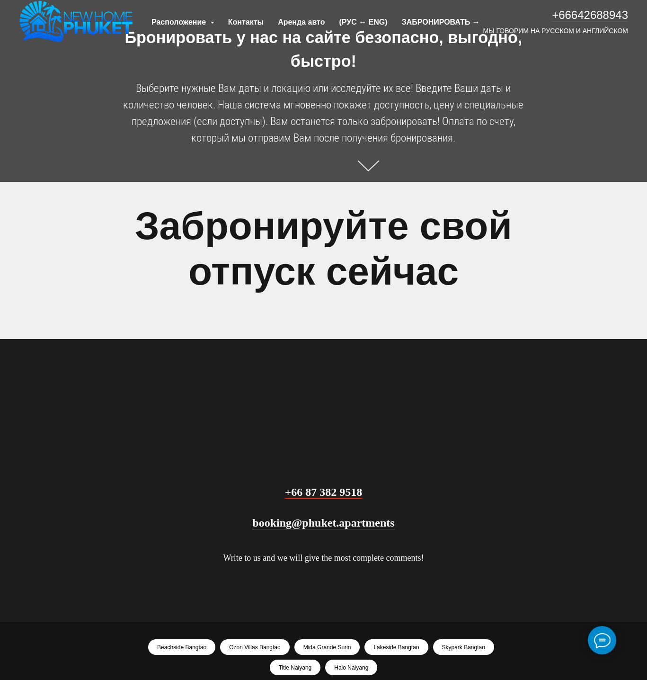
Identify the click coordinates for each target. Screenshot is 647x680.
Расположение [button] (179, 22)
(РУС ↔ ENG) (363, 22)
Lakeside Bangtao (396, 647)
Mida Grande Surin (327, 647)
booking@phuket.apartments (323, 523)
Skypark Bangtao (463, 647)
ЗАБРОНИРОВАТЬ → (441, 22)
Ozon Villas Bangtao (255, 647)
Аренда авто (301, 22)
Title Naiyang (295, 667)
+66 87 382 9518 (324, 492)
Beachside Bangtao (181, 647)
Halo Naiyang (351, 667)
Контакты (246, 22)
